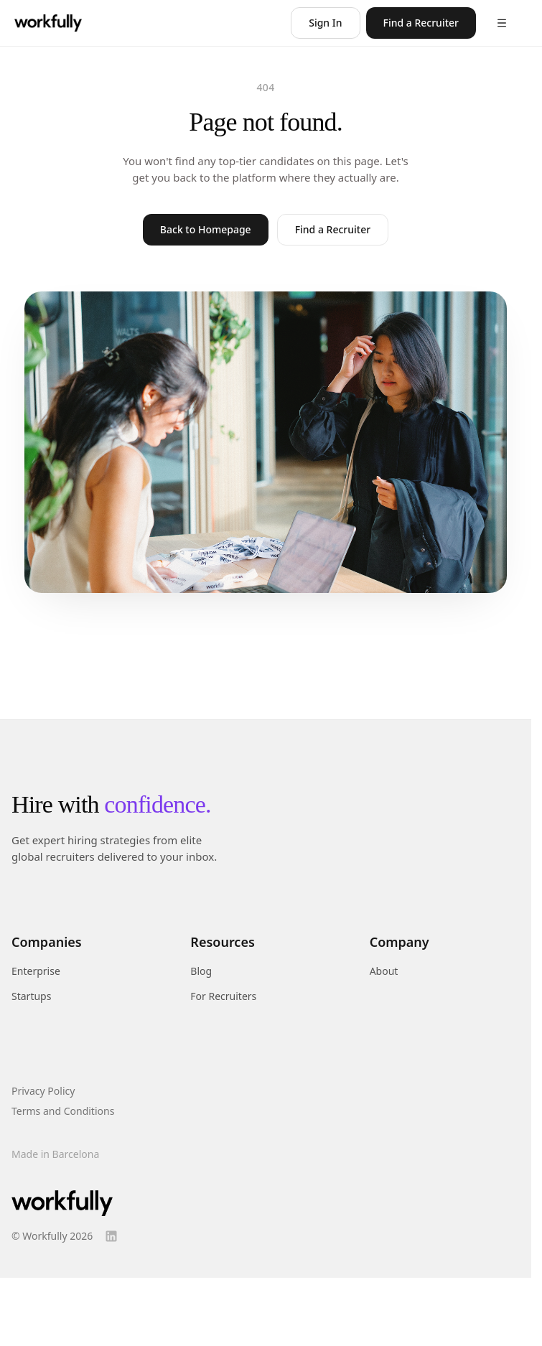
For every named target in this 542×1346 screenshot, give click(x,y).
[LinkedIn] (111, 1236)
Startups (31, 996)
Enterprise (35, 971)
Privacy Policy (43, 1091)
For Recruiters (223, 996)
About (384, 971)
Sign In (325, 22)
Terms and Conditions (62, 1111)
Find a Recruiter (421, 22)
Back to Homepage (205, 229)
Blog (201, 971)
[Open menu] (502, 23)
